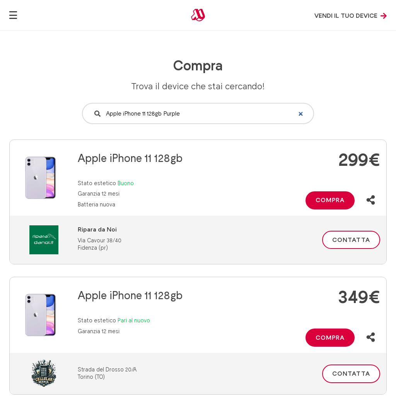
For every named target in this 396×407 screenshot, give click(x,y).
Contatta (351, 240)
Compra (330, 200)
